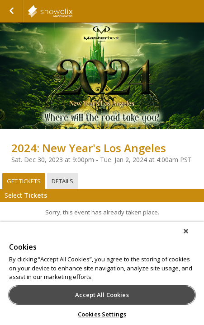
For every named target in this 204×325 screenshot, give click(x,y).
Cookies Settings (102, 314)
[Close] (192, 237)
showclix (72, 11)
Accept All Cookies (101, 295)
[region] (102, 276)
